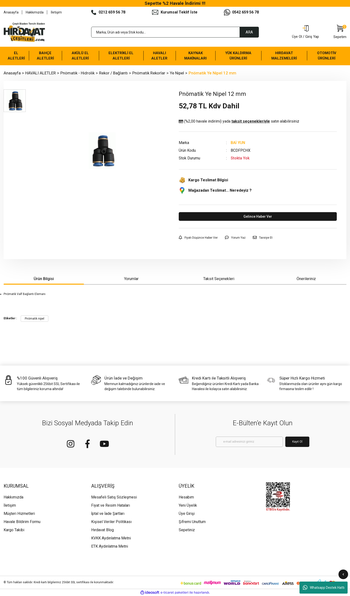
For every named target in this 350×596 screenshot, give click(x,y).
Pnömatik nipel (34, 318)
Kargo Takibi (14, 530)
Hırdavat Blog (102, 530)
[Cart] (339, 32)
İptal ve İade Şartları (107, 513)
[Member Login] (305, 32)
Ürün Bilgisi (44, 278)
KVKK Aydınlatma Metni (111, 538)
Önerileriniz (306, 278)
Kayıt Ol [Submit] (297, 441)
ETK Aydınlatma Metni (109, 546)
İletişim (56, 12)
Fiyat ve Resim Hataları (110, 505)
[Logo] (24, 32)
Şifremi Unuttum (192, 521)
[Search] (175, 32)
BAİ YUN (238, 142)
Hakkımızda (35, 12)
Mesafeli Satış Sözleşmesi (114, 497)
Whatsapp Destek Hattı (323, 587)
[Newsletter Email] (249, 442)
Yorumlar (131, 278)
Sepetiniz (187, 530)
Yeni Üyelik (188, 505)
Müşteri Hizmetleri (19, 513)
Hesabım (186, 497)
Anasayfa (11, 12)
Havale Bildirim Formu (22, 521)
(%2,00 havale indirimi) (239, 121)
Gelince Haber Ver (257, 216)
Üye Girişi (187, 513)
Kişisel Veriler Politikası (111, 521)
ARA (249, 32)
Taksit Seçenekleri (218, 278)
